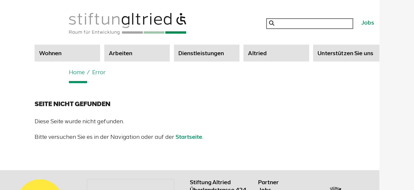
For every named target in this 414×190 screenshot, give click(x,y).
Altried (257, 54)
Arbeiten (121, 54)
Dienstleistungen (201, 54)
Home (77, 73)
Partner (268, 183)
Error (99, 73)
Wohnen (50, 54)
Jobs (367, 23)
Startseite (189, 137)
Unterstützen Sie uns (345, 54)
